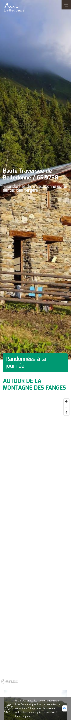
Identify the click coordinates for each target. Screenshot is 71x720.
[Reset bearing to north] (66, 412)
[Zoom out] (66, 407)
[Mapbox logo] (9, 681)
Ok (64, 708)
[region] (35, 541)
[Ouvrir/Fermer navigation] (66, 4)
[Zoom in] (66, 401)
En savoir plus (22, 716)
